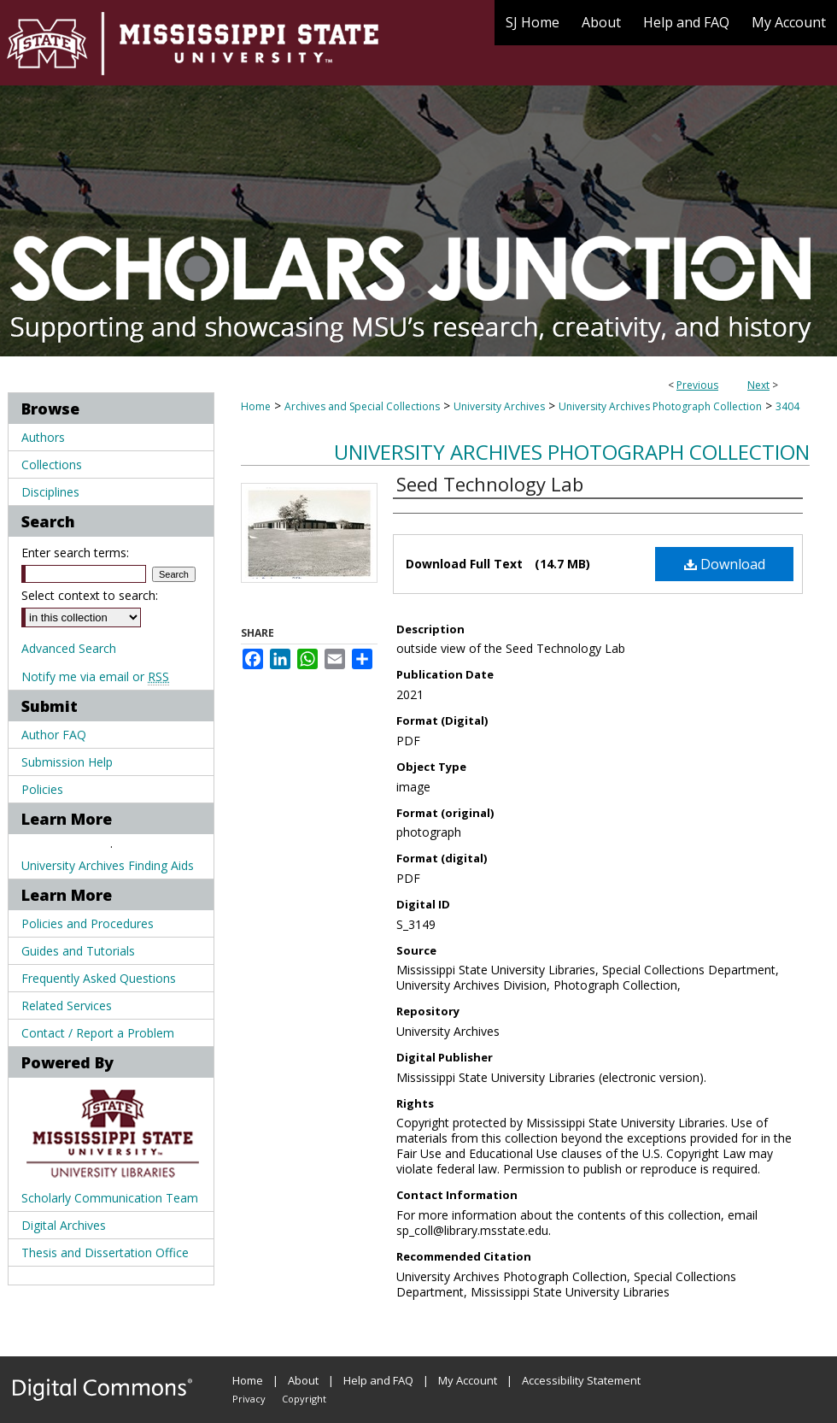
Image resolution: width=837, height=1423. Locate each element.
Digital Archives (63, 1225)
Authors (43, 437)
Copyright (304, 1398)
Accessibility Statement (581, 1380)
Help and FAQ (378, 1380)
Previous (697, 385)
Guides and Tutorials (78, 951)
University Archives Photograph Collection (660, 406)
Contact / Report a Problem (97, 1033)
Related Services (66, 1005)
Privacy (249, 1398)
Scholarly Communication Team (109, 1198)
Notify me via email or (95, 676)
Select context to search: (89, 595)
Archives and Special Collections (362, 406)
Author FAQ (53, 734)
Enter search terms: (75, 552)
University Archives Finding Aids (107, 865)
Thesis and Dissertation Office (105, 1252)
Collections (51, 464)
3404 (787, 406)
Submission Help (67, 762)
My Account (467, 1380)
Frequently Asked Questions (98, 978)
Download (724, 564)
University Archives (499, 406)
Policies (42, 789)
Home (256, 406)
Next (758, 385)
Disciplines (50, 492)
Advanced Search (68, 648)
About (303, 1380)
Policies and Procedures (87, 923)
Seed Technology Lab (489, 484)
